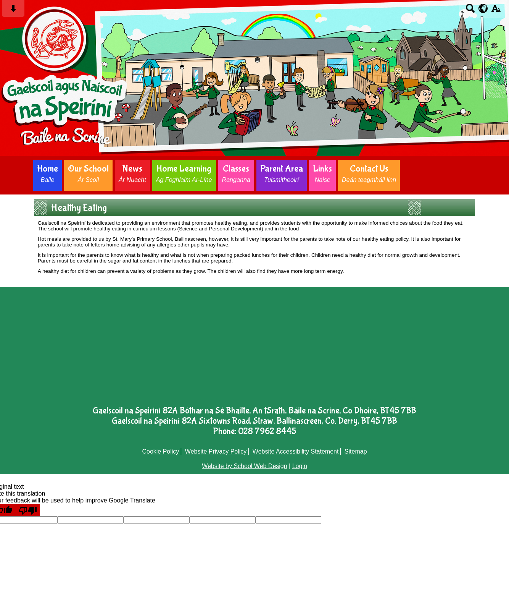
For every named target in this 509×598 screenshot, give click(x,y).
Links (322, 173)
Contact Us (369, 173)
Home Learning (184, 173)
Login (299, 466)
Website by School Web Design (244, 466)
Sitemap (356, 451)
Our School (88, 173)
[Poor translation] (28, 510)
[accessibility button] (495, 11)
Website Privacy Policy (216, 451)
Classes (236, 173)
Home (47, 173)
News (132, 173)
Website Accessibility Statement (296, 451)
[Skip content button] (13, 11)
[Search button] (470, 11)
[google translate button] (483, 8)
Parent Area (281, 173)
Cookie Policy (160, 451)
